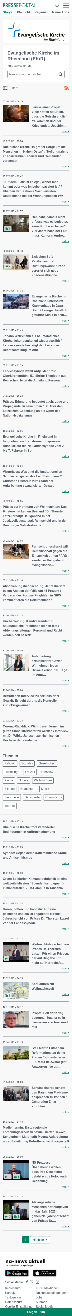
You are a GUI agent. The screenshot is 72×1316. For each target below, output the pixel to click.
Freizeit (30, 771)
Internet (9, 805)
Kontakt (10, 1292)
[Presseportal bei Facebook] (26, 1282)
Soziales (27, 763)
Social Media (45, 1306)
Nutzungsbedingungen (51, 1292)
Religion (10, 763)
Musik (45, 788)
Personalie (11, 797)
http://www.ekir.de (19, 66)
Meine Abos (60, 12)
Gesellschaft (47, 763)
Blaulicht (23, 12)
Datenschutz (13, 1302)
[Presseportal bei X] (30, 1282)
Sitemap (41, 1302)
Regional (41, 12)
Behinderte (32, 797)
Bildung (9, 788)
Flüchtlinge (11, 771)
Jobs (39, 1297)
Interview (47, 771)
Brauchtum (27, 788)
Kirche (8, 780)
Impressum (12, 1288)
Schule (23, 780)
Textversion (13, 1297)
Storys (7, 12)
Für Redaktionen (47, 1288)
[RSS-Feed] (66, 88)
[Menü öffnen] (66, 5)
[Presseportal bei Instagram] (36, 1281)
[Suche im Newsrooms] (36, 74)
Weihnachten (43, 780)
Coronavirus (53, 797)
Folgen (36, 1312)
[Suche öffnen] (57, 5)
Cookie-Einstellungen (19, 1306)
